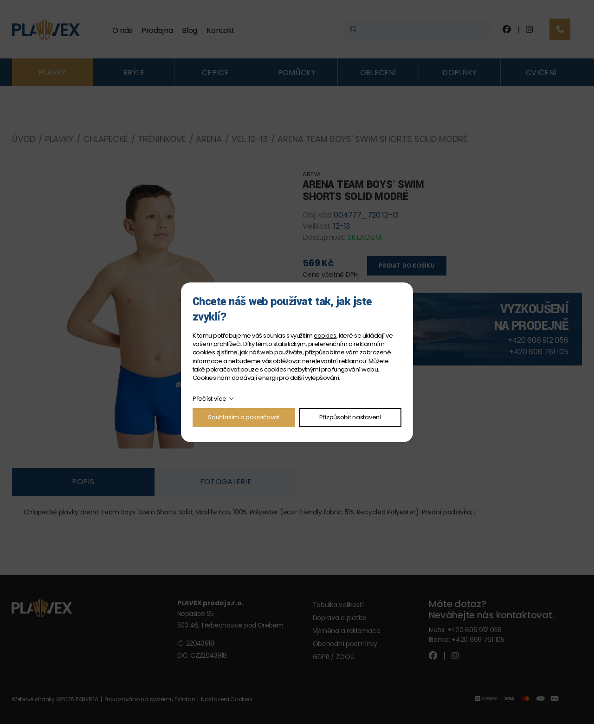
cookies (325, 335)
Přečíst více (209, 398)
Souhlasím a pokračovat (243, 417)
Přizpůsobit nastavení (350, 417)
